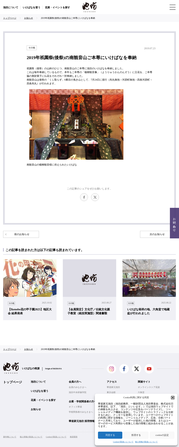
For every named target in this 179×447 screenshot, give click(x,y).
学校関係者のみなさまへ (81, 412)
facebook (84, 197)
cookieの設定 (162, 435)
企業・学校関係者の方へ (82, 401)
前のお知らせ (21, 234)
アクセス (112, 381)
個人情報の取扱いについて (146, 442)
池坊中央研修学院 (77, 392)
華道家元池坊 (113, 387)
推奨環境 (73, 437)
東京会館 (111, 392)
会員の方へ (75, 381)
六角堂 (141, 392)
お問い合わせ (174, 223)
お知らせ (36, 409)
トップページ (12, 382)
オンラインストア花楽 (149, 387)
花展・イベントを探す (57, 7)
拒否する (136, 435)
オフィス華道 (75, 407)
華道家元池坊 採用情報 (82, 421)
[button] (172, 397)
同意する (110, 435)
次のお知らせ (157, 234)
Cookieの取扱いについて (123, 442)
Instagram (111, 368)
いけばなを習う (31, 7)
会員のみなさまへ (77, 387)
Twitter (95, 197)
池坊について (10, 7)
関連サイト (144, 381)
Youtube (149, 368)
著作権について (9, 437)
